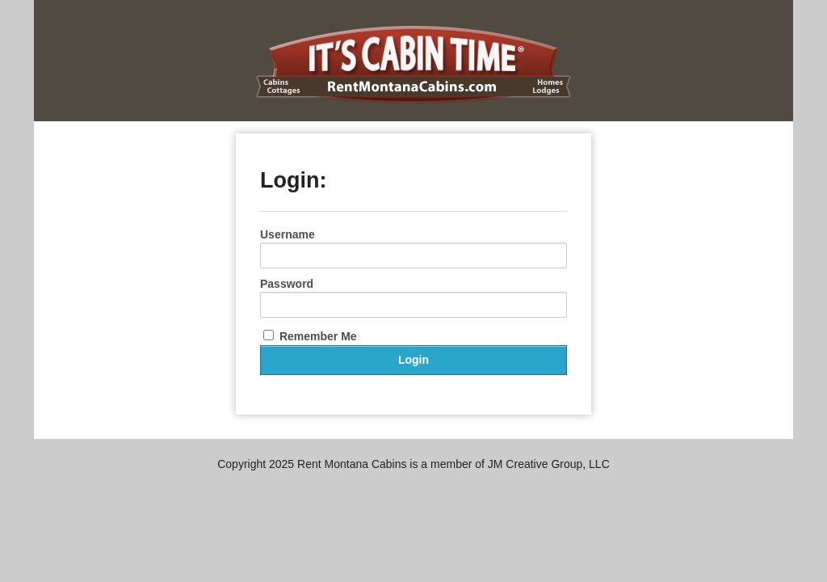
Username (287, 234)
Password (286, 283)
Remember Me (310, 336)
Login (413, 359)
